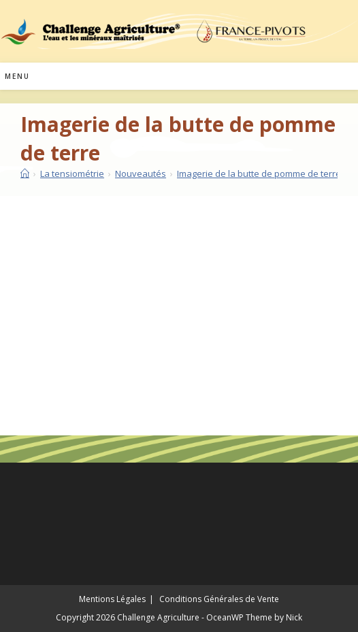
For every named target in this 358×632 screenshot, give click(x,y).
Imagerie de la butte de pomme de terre (259, 173)
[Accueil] (24, 173)
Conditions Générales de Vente (219, 599)
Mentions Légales (112, 599)
